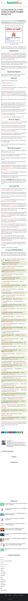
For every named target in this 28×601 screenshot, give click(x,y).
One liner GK (10, 599)
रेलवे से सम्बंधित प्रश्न (3, 584)
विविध (1, 588)
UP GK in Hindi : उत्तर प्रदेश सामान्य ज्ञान (6, 561)
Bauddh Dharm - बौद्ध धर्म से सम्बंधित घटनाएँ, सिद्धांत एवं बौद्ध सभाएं (16, 539)
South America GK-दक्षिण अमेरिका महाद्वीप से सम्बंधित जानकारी (15, 534)
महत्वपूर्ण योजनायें (3, 581)
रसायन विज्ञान (2, 582)
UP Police (5, 6)
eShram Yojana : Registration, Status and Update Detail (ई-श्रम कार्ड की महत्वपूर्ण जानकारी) (15, 544)
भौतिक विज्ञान (2, 579)
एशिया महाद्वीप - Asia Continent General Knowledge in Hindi (16, 549)
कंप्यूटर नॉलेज (2, 568)
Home (2, 6)
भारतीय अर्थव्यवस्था (3, 573)
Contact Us (15, 595)
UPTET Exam (3, 566)
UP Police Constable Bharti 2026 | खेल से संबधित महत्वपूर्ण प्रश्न (14, 519)
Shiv (2, 16)
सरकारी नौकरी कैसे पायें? (4, 590)
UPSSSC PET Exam (4, 564)
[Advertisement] (8, 480)
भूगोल (1, 577)
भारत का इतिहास (3, 571)
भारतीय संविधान (3, 575)
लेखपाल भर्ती (2, 586)
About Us (10, 595)
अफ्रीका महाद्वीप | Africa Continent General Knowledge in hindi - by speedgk (16, 504)
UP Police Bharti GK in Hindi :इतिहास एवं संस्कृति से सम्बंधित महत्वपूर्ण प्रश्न (15, 524)
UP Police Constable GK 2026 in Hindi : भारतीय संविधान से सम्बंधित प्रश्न (16, 509)
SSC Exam (2, 559)
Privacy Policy (21, 595)
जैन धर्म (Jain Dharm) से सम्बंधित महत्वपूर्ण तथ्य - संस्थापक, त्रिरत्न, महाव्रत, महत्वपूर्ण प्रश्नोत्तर (14, 529)
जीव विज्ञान (2, 570)
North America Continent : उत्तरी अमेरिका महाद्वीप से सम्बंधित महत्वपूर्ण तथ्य (15, 514)
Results (2, 557)
